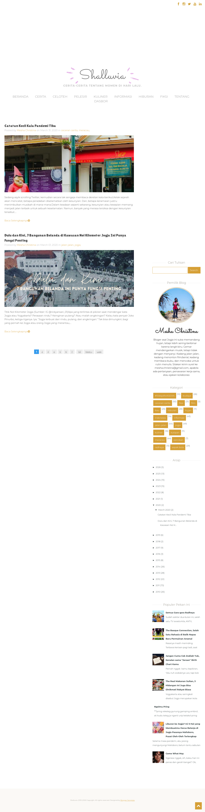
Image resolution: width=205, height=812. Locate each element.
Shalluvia (102, 76)
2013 (158, 573)
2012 (158, 579)
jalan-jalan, (68, 244)
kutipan (175, 432)
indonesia (160, 417)
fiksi (181, 403)
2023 (158, 486)
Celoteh (60, 96)
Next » (89, 351)
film (193, 403)
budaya (187, 395)
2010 (158, 591)
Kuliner (101, 96)
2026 (158, 467)
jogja (178, 425)
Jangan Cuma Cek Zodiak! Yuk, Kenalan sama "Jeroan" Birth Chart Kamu (182, 660)
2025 (158, 473)
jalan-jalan (160, 425)
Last (99, 351)
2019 (158, 535)
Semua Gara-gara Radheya (180, 612)
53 (79, 351)
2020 (158, 505)
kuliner (159, 432)
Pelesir (80, 96)
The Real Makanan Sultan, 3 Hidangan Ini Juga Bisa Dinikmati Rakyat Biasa (181, 685)
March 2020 (164, 510)
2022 (158, 492)
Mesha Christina (26, 130)
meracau (160, 439)
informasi (179, 417)
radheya (159, 447)
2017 (158, 547)
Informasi (123, 96)
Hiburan (146, 96)
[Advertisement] (11, 46)
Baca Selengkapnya (17, 220)
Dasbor (101, 101)
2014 (158, 566)
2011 (158, 585)
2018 (158, 541)
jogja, (78, 244)
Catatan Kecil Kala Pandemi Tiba (30, 126)
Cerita (40, 96)
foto (157, 410)
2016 (158, 554)
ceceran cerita (162, 403)
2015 (158, 560)
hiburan (172, 410)
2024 (158, 480)
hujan (188, 410)
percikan (178, 439)
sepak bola (178, 447)
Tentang (182, 96)
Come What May (175, 753)
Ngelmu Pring (161, 706)
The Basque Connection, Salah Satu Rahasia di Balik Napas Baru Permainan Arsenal (182, 634)
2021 (158, 498)
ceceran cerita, (70, 130)
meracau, (84, 130)
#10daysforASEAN (164, 395)
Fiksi (164, 96)
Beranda (20, 96)
